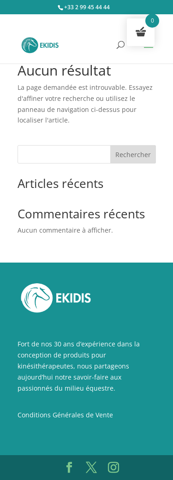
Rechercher (133, 154)
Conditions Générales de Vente (65, 414)
